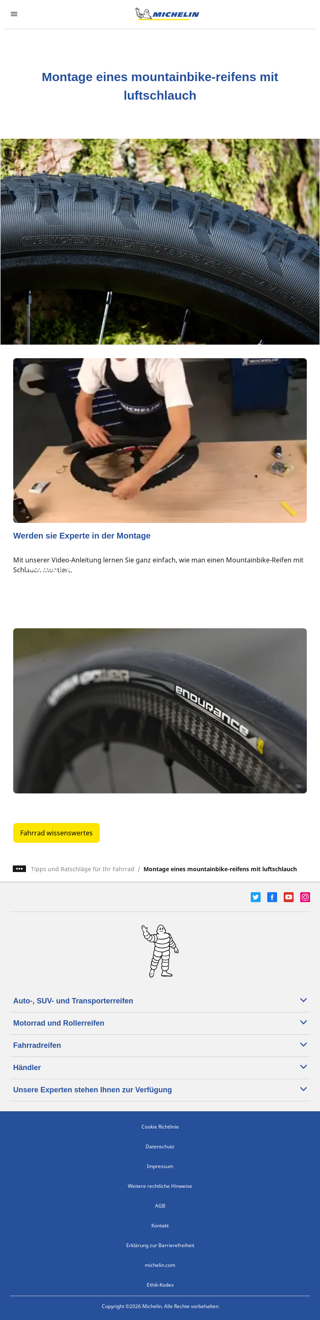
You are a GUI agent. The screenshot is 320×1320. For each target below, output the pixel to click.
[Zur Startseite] (167, 14)
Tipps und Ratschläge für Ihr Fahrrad (82, 869)
